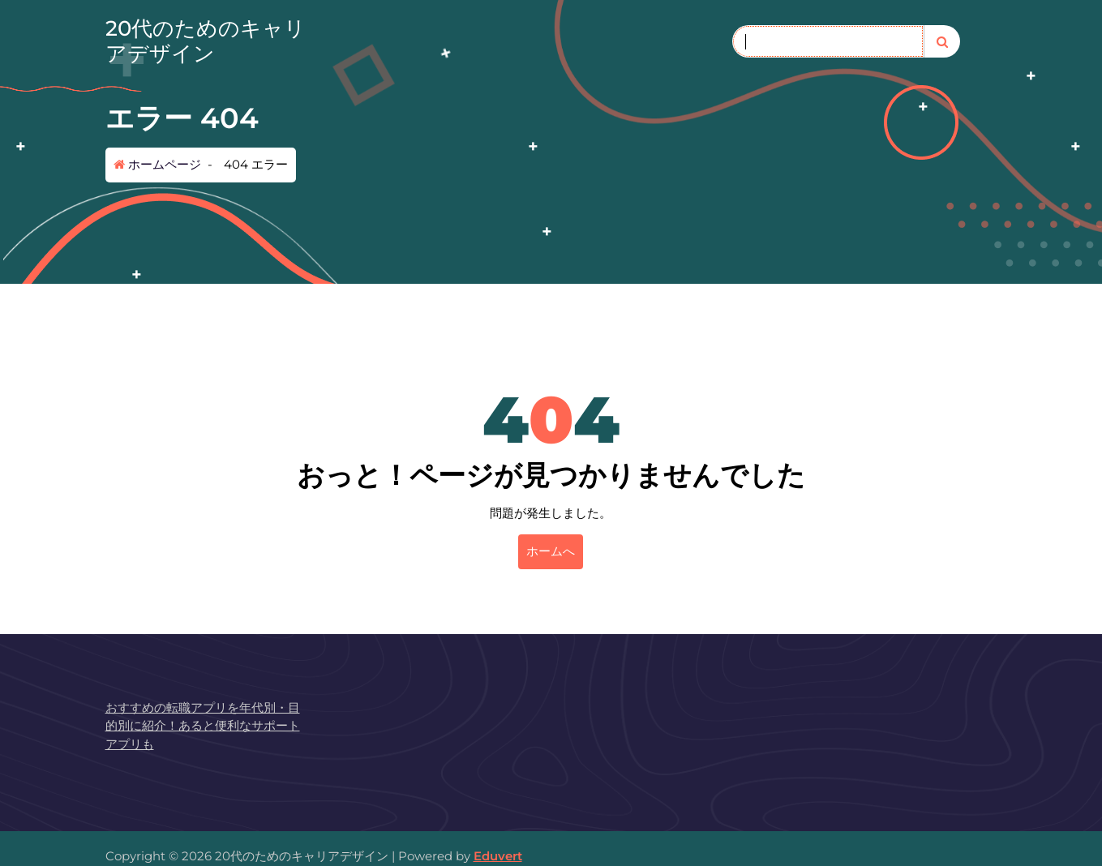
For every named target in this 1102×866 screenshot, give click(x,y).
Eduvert (498, 856)
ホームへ (550, 551)
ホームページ (157, 164)
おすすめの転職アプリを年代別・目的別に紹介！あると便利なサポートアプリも (202, 726)
